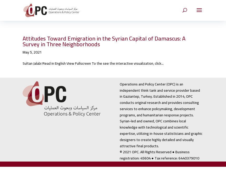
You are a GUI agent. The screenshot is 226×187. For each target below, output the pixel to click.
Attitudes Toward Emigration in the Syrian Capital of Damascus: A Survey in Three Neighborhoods (104, 41)
